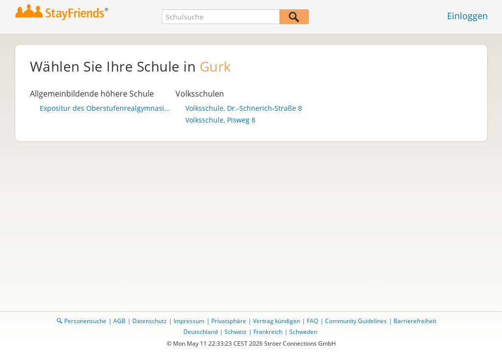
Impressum (189, 321)
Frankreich (267, 332)
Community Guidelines (356, 321)
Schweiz (236, 332)
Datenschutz (149, 321)
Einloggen (467, 16)
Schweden (303, 332)
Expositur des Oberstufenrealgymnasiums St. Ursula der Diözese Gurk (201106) (105, 108)
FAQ (312, 321)
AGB (119, 321)
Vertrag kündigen (276, 321)
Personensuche (85, 321)
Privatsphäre (228, 321)
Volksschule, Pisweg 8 (220, 120)
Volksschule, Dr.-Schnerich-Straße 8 (243, 108)
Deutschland (200, 332)
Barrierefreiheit (415, 321)
